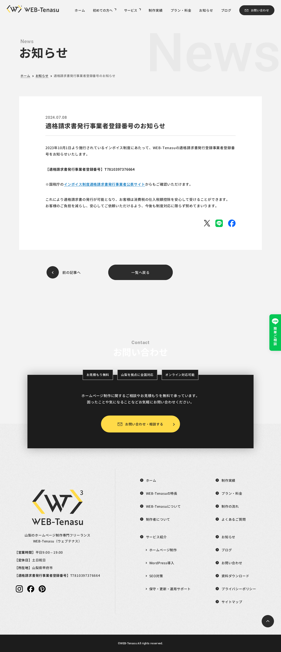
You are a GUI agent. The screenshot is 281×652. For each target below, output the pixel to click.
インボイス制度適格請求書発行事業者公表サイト (104, 184)
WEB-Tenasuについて (163, 506)
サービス (132, 10)
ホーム (80, 10)
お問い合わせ (260, 10)
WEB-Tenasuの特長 (161, 493)
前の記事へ (71, 272)
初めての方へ (104, 10)
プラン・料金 (181, 10)
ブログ (226, 10)
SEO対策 (156, 575)
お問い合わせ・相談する (144, 424)
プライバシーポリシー (239, 588)
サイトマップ (232, 601)
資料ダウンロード (235, 575)
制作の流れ (230, 506)
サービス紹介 (156, 537)
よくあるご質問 (234, 519)
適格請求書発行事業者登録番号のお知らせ (84, 75)
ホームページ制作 (163, 550)
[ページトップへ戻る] (268, 621)
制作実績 (155, 10)
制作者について (158, 519)
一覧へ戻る (140, 272)
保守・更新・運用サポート (170, 588)
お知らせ (206, 10)
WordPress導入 (161, 562)
